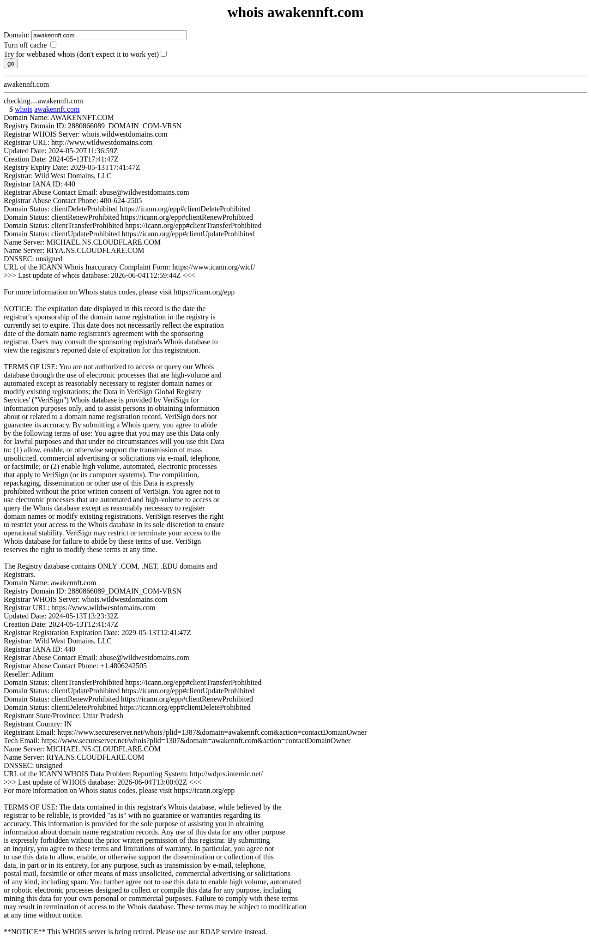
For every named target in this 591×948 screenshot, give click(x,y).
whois (23, 109)
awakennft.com (56, 109)
